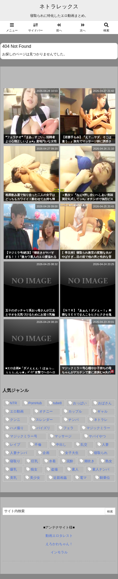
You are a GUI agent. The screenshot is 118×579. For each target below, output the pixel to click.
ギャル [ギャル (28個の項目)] (102, 411)
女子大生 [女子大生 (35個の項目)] (72, 453)
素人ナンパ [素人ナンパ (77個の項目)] (100, 469)
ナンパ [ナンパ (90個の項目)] (73, 420)
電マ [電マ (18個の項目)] (83, 478)
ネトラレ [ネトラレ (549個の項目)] (101, 420)
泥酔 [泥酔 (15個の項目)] (69, 461)
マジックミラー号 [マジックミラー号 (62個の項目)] (23, 436)
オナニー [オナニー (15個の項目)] (46, 411)
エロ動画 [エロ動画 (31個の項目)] (17, 411)
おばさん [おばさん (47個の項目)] (105, 403)
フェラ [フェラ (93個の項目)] (68, 428)
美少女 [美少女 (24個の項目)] (35, 478)
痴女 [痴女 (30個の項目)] (34, 469)
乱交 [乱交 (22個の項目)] (84, 444)
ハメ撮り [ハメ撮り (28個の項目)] (17, 428)
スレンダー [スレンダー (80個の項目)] (44, 420)
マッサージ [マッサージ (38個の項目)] (63, 436)
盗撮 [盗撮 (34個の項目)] (54, 469)
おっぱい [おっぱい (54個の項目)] (80, 403)
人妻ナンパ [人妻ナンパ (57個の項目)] (18, 453)
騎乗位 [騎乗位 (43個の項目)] (105, 478)
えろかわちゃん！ (59, 544)
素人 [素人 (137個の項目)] (75, 469)
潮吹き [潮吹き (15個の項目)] (89, 461)
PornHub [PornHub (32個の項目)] (35, 403)
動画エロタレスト (59, 536)
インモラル (59, 552)
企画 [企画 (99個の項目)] (46, 453)
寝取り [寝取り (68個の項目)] (15, 461)
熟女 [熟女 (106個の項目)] (108, 461)
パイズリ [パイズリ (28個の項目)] (43, 428)
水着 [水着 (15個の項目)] (52, 461)
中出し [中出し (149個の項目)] (61, 444)
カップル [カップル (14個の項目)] (75, 411)
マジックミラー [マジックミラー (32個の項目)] (98, 428)
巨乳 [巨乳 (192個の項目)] (34, 461)
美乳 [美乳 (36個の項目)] (13, 478)
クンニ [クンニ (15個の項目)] (15, 420)
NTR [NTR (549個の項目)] (13, 403)
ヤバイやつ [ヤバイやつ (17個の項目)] (97, 436)
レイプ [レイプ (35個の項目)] (15, 444)
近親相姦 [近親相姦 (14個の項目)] (60, 478)
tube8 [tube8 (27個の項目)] (57, 403)
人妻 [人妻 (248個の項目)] (105, 444)
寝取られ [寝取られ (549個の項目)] (101, 453)
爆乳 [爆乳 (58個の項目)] (13, 469)
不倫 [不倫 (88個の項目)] (38, 444)
